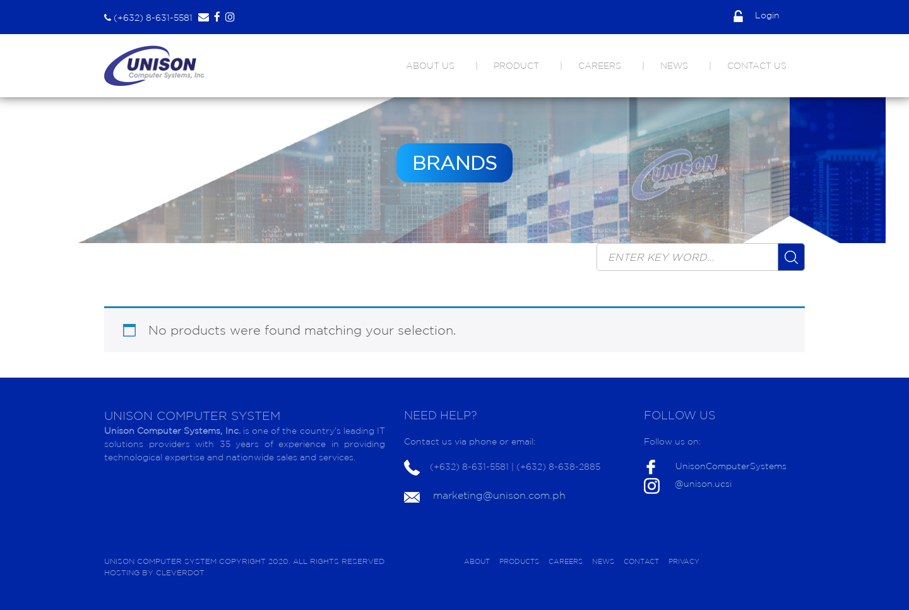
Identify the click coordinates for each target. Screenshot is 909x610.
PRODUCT (516, 66)
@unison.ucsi (703, 484)
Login (757, 15)
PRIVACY (683, 561)
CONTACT (641, 561)
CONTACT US (757, 66)
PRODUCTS (519, 561)
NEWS (674, 66)
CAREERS (599, 66)
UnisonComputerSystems (731, 466)
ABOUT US (430, 66)
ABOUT (477, 561)
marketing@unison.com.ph (499, 495)
